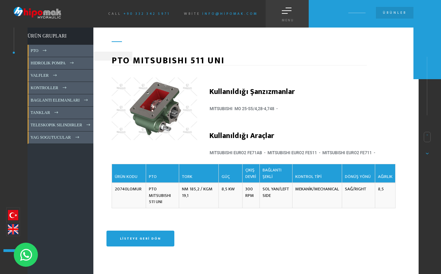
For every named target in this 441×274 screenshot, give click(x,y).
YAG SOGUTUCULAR (55, 137)
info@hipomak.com (230, 14)
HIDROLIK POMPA (53, 63)
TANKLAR (45, 112)
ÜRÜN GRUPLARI (47, 36)
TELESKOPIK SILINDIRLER (61, 125)
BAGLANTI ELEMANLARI (60, 100)
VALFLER (44, 75)
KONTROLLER (49, 87)
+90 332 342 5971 (146, 14)
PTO (39, 50)
